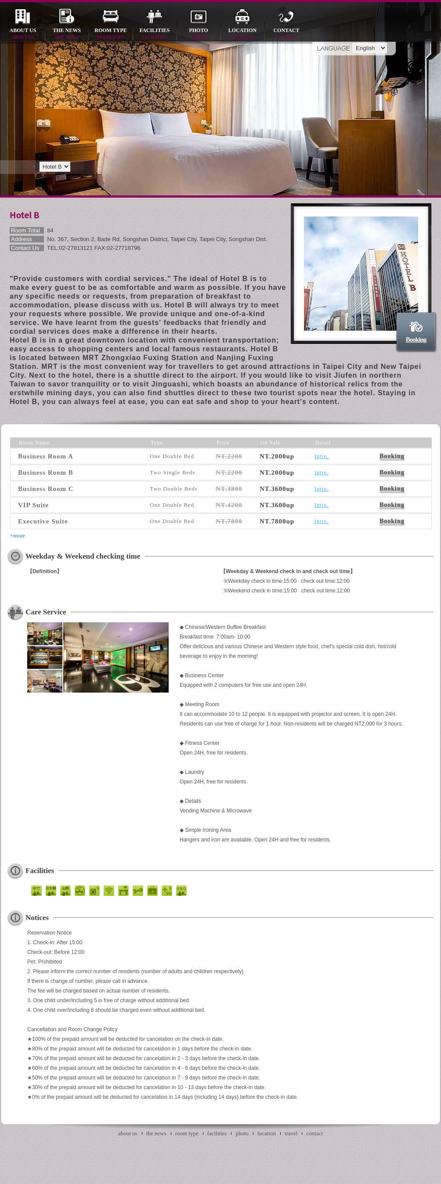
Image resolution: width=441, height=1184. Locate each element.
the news (67, 34)
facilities (155, 34)
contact (286, 34)
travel (291, 1133)
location (242, 34)
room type (111, 34)
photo (198, 34)
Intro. (321, 456)
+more (17, 535)
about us (23, 34)
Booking (416, 339)
